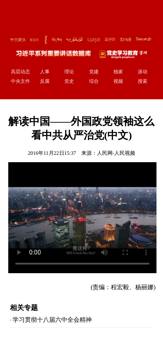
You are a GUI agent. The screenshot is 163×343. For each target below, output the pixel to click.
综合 (94, 81)
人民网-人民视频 (116, 153)
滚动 (142, 71)
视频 (118, 81)
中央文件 (20, 81)
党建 (94, 71)
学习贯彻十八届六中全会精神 (52, 320)
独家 (118, 71)
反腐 (45, 81)
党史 (69, 81)
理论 (69, 71)
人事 (45, 71)
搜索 (142, 81)
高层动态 (20, 71)
